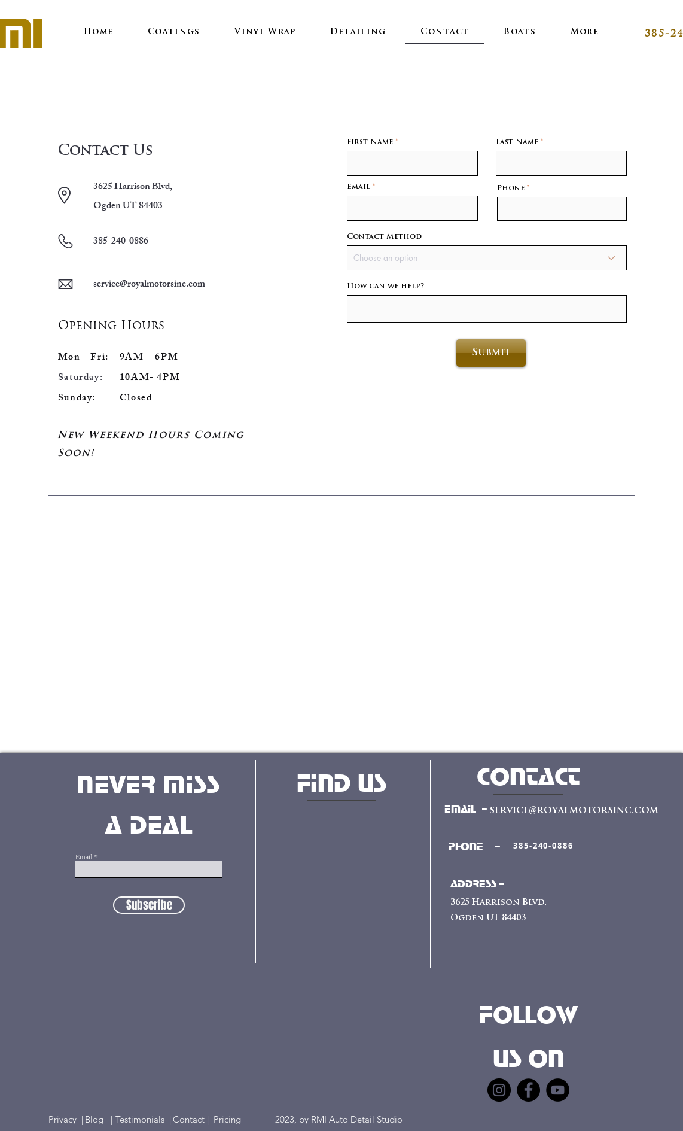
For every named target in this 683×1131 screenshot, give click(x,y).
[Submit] (491, 353)
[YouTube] (557, 1090)
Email (358, 187)
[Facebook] (528, 1090)
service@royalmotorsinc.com (149, 285)
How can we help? (385, 286)
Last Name (517, 142)
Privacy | (65, 1119)
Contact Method (384, 237)
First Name (370, 142)
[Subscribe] (149, 905)
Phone (511, 188)
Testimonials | (143, 1119)
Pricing (234, 1119)
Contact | (192, 1119)
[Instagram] (499, 1090)
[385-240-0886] (543, 846)
